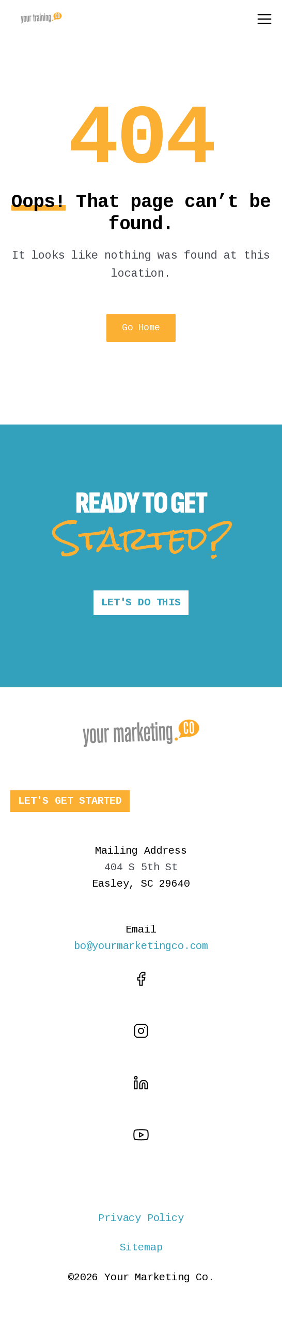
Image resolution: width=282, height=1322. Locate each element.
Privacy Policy (140, 1218)
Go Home (141, 328)
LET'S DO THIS (141, 602)
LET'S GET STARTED (70, 801)
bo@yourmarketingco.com (141, 946)
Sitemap (141, 1247)
